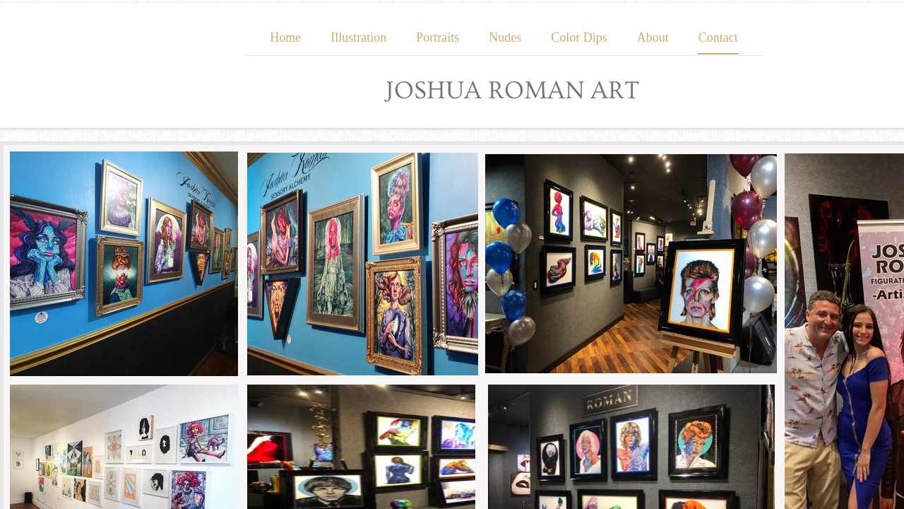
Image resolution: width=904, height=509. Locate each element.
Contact (718, 37)
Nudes (505, 37)
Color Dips (579, 37)
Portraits (437, 37)
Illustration (358, 37)
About (653, 37)
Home (285, 37)
